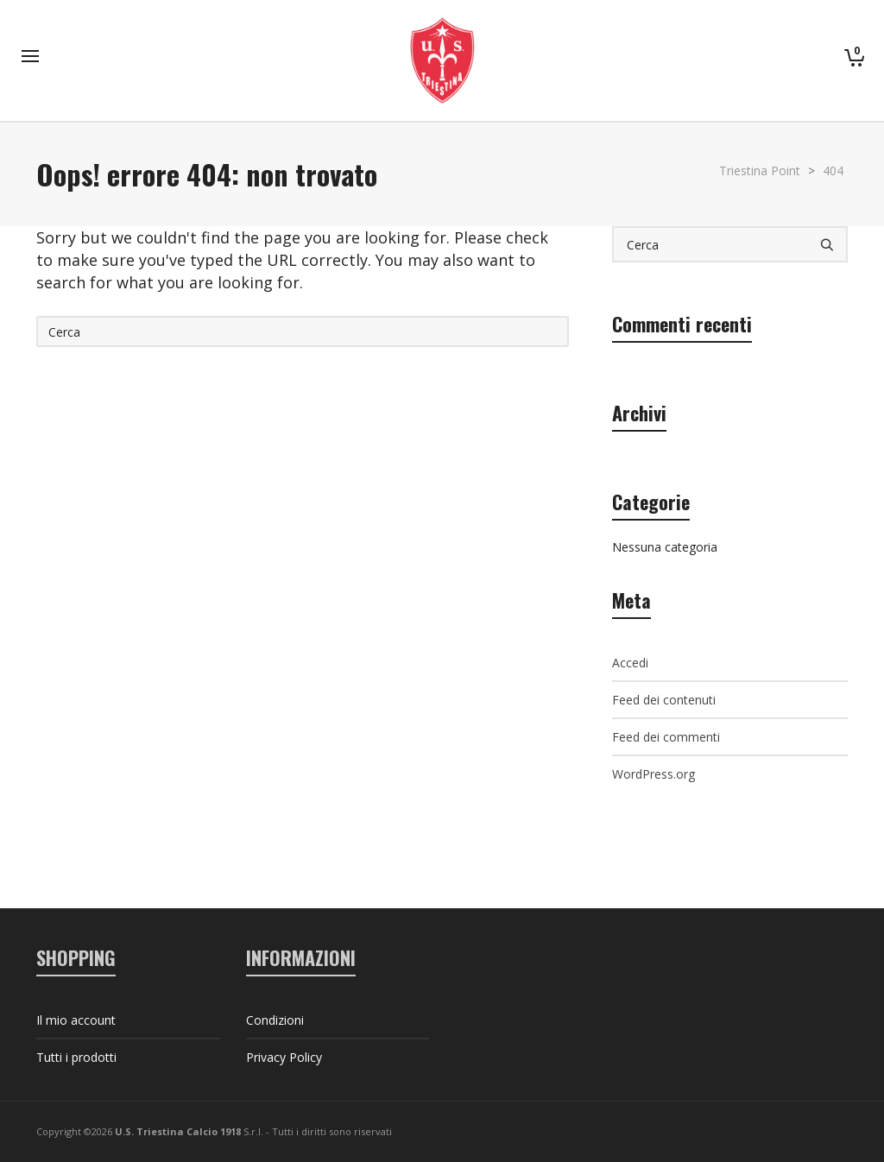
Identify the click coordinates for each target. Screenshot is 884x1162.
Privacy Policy (284, 1057)
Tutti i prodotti (76, 1057)
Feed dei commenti (666, 737)
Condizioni (275, 1020)
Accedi (630, 662)
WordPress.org (653, 774)
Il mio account (76, 1020)
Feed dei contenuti (664, 700)
